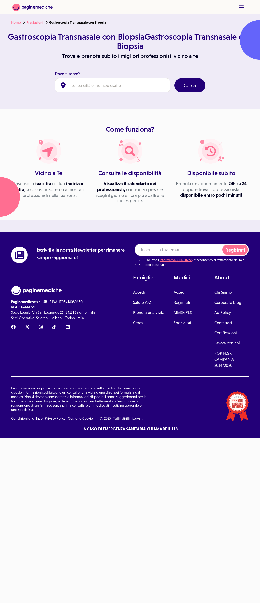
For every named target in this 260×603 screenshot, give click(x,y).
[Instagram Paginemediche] (41, 327)
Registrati (235, 250)
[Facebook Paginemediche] (13, 327)
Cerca (190, 85)
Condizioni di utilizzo (27, 418)
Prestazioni (34, 22)
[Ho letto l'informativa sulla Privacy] (137, 262)
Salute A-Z (142, 302)
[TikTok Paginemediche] (54, 327)
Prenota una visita (148, 312)
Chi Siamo (223, 292)
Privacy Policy (55, 418)
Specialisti (182, 322)
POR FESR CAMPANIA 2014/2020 (224, 359)
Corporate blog (227, 302)
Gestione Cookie (80, 418)
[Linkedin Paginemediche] (68, 327)
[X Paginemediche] (27, 327)
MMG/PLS (183, 312)
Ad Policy (222, 312)
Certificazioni (225, 332)
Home (16, 22)
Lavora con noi (227, 343)
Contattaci (223, 322)
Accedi (139, 292)
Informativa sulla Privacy (176, 260)
